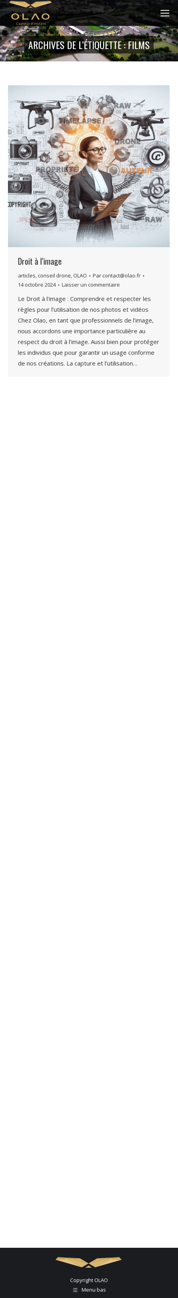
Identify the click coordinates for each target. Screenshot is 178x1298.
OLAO (80, 275)
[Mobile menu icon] (165, 13)
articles (26, 275)
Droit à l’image (40, 261)
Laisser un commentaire (91, 284)
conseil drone (54, 275)
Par (117, 275)
